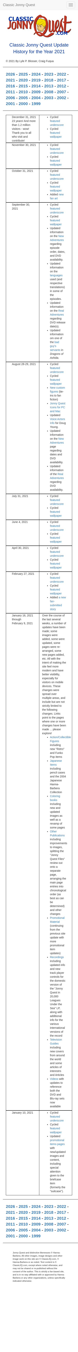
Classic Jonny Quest (19, 5)
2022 (61, 74)
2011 (10, 92)
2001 (10, 103)
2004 (36, 97)
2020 (23, 80)
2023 (48, 74)
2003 (48, 97)
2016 (10, 86)
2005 (23, 97)
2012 (61, 86)
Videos (54, 1078)
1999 (36, 103)
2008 (48, 92)
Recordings (57, 957)
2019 (36, 80)
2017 (61, 80)
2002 (61, 97)
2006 (10, 97)
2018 (48, 80)
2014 (36, 86)
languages (56, 275)
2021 (10, 80)
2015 (23, 86)
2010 (23, 92)
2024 (36, 74)
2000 (23, 103)
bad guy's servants (55, 346)
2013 (48, 86)
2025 (23, 74)
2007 (61, 92)
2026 (10, 74)
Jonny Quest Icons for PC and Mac (57, 407)
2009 (36, 92)
